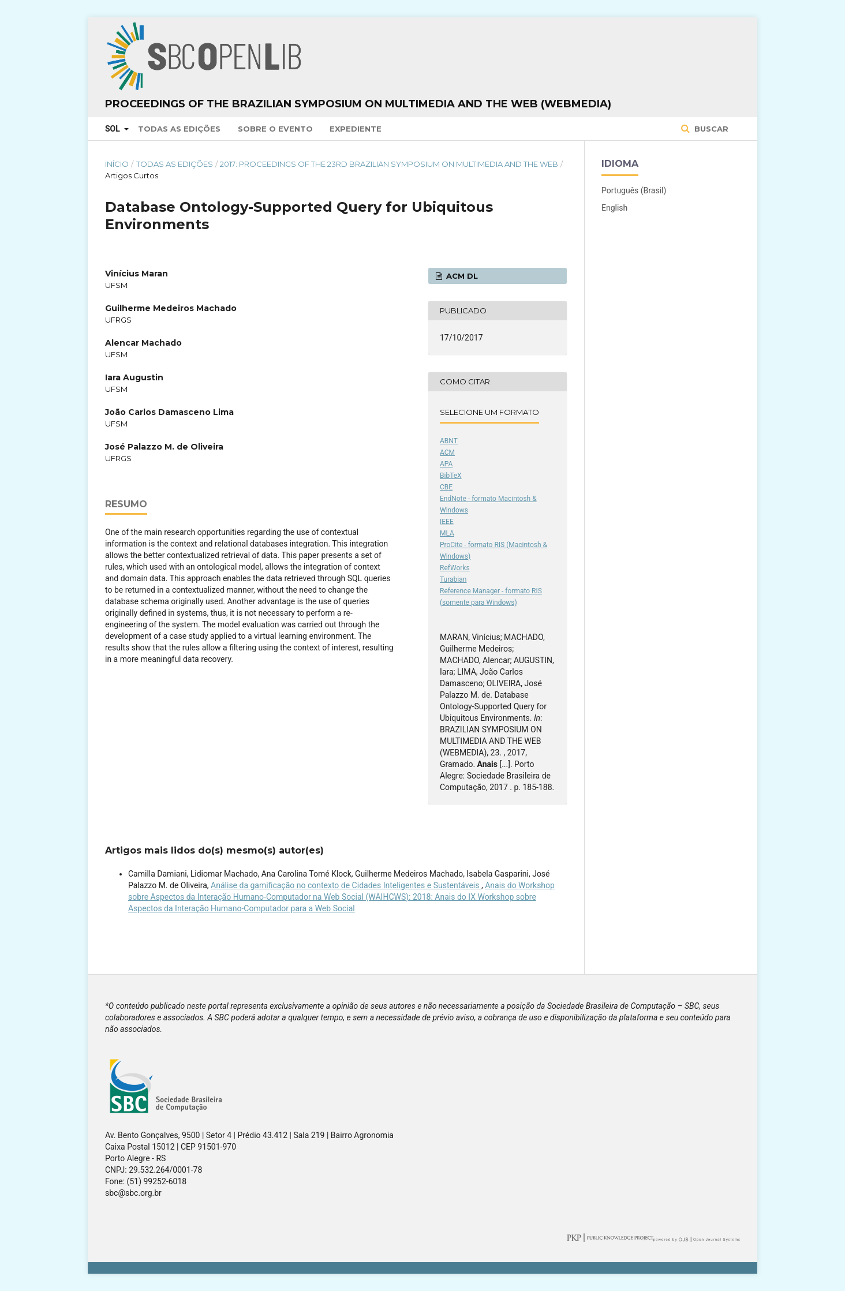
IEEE (447, 522)
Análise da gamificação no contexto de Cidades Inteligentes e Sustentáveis (346, 885)
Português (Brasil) (633, 190)
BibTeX (451, 476)
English (614, 207)
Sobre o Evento (275, 128)
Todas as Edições (179, 128)
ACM (447, 452)
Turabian (453, 579)
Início (117, 164)
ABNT (449, 441)
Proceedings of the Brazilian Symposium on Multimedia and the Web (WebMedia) (358, 104)
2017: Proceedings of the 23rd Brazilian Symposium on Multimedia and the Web (389, 164)
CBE (446, 487)
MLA (447, 533)
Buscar (710, 128)
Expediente (356, 128)
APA (446, 464)
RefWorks (455, 568)
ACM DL (461, 275)
